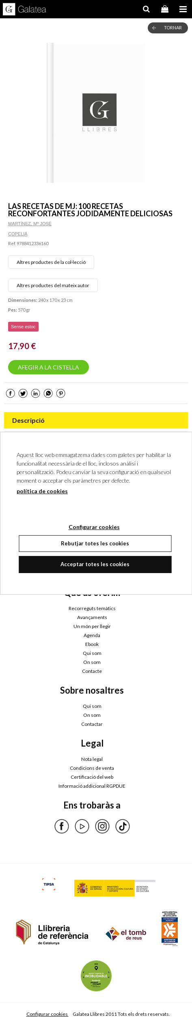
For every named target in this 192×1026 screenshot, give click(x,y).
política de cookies (42, 491)
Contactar (92, 724)
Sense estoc (23, 326)
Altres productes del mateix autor (53, 285)
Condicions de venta (92, 768)
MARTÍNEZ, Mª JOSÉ (30, 223)
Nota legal (92, 759)
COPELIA (18, 233)
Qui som (92, 653)
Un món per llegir (92, 626)
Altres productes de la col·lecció (51, 262)
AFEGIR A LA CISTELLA (48, 367)
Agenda (92, 635)
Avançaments (92, 617)
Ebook (92, 644)
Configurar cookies (47, 1014)
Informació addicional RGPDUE (91, 786)
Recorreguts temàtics (92, 608)
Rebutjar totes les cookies (95, 543)
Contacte (92, 671)
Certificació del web (92, 777)
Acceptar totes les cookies (94, 564)
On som (92, 662)
